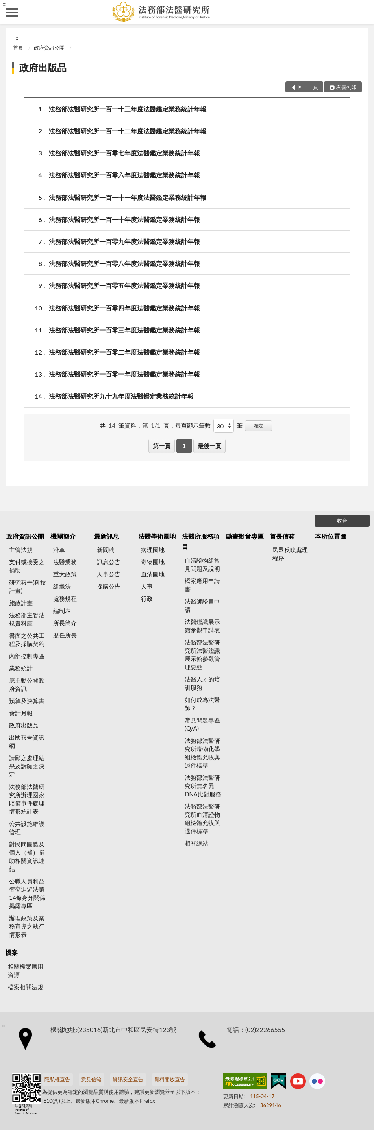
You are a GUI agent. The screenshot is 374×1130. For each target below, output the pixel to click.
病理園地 (153, 549)
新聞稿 (106, 549)
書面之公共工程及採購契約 (26, 639)
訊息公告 (108, 561)
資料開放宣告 (169, 1079)
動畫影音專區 (245, 536)
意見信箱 (91, 1079)
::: (4, 4)
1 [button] (184, 445)
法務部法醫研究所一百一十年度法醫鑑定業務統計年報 (124, 219)
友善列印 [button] (346, 87)
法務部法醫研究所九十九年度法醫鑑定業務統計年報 (121, 396)
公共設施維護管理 (26, 827)
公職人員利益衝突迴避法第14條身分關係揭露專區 (27, 893)
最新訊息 (106, 536)
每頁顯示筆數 (193, 425)
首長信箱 (282, 536)
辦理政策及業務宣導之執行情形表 (26, 926)
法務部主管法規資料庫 (26, 619)
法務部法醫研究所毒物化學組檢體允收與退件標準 (202, 753)
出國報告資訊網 (26, 741)
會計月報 (21, 712)
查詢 (362, 12)
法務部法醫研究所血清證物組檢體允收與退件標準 (202, 819)
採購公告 (108, 586)
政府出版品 (43, 67)
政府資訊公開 (49, 47)
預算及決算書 (26, 700)
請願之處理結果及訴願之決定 (26, 766)
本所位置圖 (330, 536)
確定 (258, 425)
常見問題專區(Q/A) (202, 724)
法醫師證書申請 (202, 605)
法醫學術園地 (157, 536)
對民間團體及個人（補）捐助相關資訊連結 (26, 856)
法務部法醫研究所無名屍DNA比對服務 (203, 786)
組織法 (62, 586)
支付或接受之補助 (26, 566)
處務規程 (65, 598)
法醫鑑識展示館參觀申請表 (202, 625)
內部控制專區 (26, 655)
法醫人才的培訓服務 (202, 683)
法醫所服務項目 (201, 541)
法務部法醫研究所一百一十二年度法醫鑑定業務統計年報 (127, 130)
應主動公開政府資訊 (26, 684)
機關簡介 (63, 536)
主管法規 (21, 549)
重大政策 (65, 574)
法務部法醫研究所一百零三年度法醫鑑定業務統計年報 (124, 329)
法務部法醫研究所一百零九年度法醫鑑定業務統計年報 (124, 241)
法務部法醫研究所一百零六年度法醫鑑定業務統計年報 (124, 174)
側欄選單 (12, 12)
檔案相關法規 (25, 986)
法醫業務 (65, 561)
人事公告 (108, 574)
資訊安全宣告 (128, 1079)
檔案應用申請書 (202, 585)
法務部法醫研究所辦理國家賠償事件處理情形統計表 (26, 799)
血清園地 (153, 574)
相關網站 (196, 843)
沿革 (59, 549)
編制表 (62, 610)
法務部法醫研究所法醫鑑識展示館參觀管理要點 (202, 654)
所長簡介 (65, 622)
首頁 (18, 47)
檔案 (11, 952)
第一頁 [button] (161, 445)
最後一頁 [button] (209, 445)
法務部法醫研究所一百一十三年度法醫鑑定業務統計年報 (127, 108)
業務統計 (21, 668)
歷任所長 (65, 635)
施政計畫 (21, 602)
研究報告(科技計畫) (27, 586)
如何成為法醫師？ (202, 703)
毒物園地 (153, 561)
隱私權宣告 (57, 1079)
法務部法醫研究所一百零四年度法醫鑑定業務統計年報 (124, 307)
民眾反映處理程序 (290, 553)
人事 (147, 586)
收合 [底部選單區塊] (342, 520)
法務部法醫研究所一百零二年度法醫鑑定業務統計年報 (124, 351)
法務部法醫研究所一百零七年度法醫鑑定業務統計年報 (124, 152)
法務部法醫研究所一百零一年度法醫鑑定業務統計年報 (124, 374)
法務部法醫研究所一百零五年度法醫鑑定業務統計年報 (124, 285)
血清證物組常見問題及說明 (202, 564)
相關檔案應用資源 (25, 970)
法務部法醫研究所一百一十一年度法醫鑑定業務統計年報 (127, 197)
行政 (147, 598)
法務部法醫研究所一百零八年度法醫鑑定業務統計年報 (124, 263)
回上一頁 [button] (308, 87)
